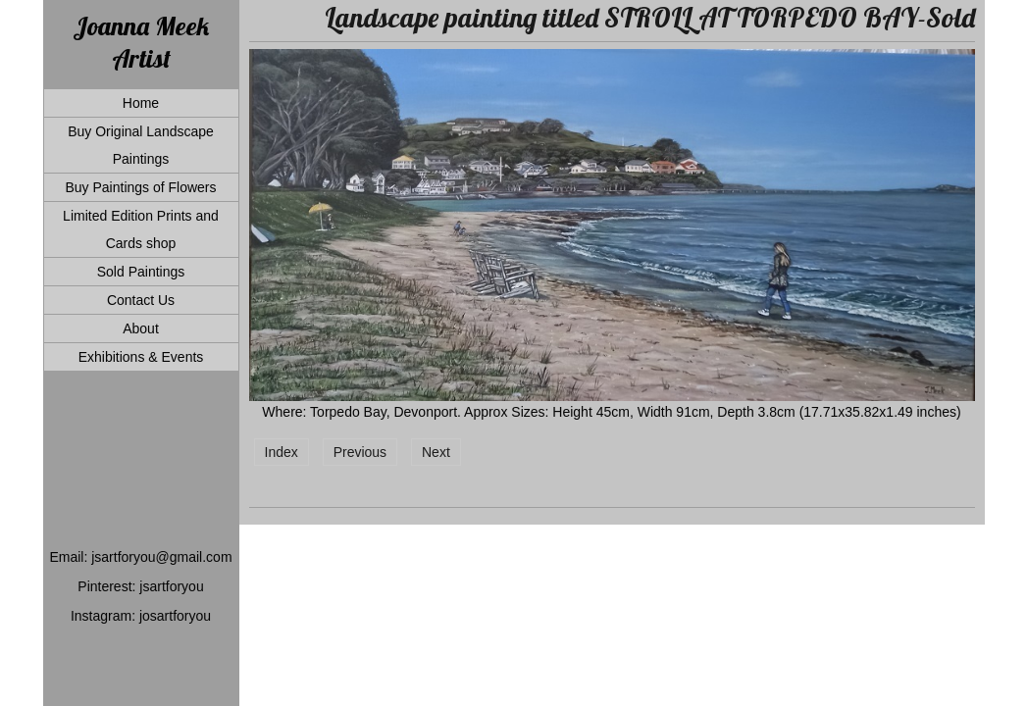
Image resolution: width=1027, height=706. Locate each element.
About (141, 328)
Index (281, 452)
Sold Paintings (141, 271)
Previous (360, 452)
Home (141, 103)
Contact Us (141, 300)
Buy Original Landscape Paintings (141, 145)
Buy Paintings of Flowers (140, 187)
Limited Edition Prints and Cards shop (141, 229)
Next (436, 452)
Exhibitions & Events (141, 357)
